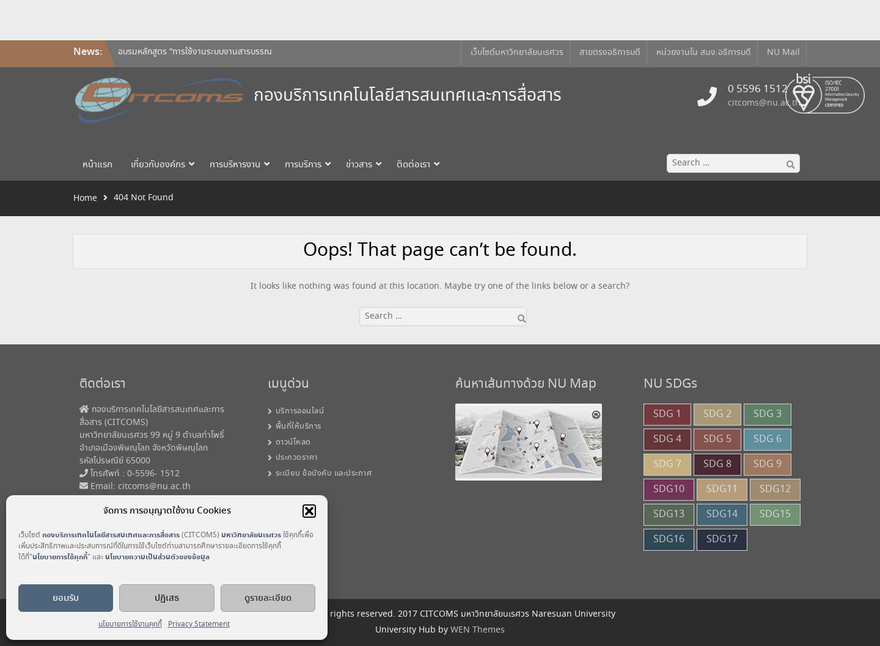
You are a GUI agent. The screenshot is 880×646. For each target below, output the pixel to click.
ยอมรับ (66, 598)
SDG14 (722, 514)
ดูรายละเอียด (268, 598)
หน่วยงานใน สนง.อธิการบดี (703, 52)
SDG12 (775, 489)
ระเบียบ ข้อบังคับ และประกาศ (324, 473)
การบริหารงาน (235, 165)
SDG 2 (717, 414)
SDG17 (722, 539)
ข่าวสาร (359, 165)
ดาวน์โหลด (293, 442)
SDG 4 (667, 439)
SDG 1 (667, 414)
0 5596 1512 (758, 89)
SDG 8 (717, 464)
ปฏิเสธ (167, 598)
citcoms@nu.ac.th (764, 103)
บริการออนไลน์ (300, 411)
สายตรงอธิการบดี (609, 52)
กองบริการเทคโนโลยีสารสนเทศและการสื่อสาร (408, 96)
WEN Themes (477, 630)
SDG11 (722, 489)
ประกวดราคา (297, 457)
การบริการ (303, 165)
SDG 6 (768, 439)
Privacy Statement (199, 624)
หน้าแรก (97, 165)
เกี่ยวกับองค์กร (158, 165)
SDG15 (775, 514)
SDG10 (668, 489)
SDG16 (668, 539)
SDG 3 (768, 414)
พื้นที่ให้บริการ (298, 426)
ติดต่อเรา (413, 165)
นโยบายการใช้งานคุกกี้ (130, 624)
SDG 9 (768, 464)
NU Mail (783, 52)
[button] (309, 511)
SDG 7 (667, 464)
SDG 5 (717, 439)
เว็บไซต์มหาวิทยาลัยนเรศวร (517, 52)
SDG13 (668, 514)
